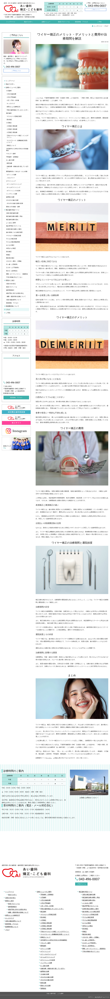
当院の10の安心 (10, 898)
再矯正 (84, 931)
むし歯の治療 (44, 965)
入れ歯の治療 (44, 974)
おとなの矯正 (86, 923)
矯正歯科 (43, 911)
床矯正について (45, 937)
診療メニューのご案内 (44, 892)
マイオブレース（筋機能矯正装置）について (54, 934)
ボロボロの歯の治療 (46, 977)
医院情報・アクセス (11, 924)
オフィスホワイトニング (48, 954)
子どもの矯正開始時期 (89, 920)
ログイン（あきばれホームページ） (99, 997)
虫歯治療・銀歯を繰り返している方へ (52, 968)
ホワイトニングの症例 (47, 960)
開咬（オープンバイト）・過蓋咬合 (94, 948)
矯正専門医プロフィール (90, 906)
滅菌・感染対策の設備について (18, 912)
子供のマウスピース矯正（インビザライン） (54, 931)
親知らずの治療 (45, 985)
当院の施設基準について (13, 921)
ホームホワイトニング (47, 957)
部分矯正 (43, 917)
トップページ (9, 892)
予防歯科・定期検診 (46, 894)
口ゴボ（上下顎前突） (89, 943)
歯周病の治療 (44, 971)
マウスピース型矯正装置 (48, 914)
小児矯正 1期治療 (46, 926)
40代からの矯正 (87, 926)
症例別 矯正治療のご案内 (90, 909)
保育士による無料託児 (12, 915)
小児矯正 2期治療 (46, 928)
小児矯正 (43, 920)
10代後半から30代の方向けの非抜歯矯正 (53, 940)
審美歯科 (43, 946)
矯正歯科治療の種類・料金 (91, 897)
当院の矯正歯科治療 (88, 894)
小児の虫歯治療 (45, 900)
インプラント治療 (46, 963)
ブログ (7, 930)
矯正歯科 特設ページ (85, 892)
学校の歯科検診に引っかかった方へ (52, 909)
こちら (49, 758)
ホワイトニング (45, 951)
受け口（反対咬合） (88, 946)
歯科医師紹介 (12, 906)
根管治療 (43, 983)
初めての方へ (12, 894)
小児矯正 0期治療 (46, 923)
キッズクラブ (9, 918)
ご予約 (55, 758)
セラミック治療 (45, 948)
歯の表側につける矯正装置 (91, 911)
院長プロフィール (14, 904)
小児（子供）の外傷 (46, 906)
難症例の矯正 (86, 934)
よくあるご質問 (87, 903)
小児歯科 (43, 897)
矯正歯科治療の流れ (88, 900)
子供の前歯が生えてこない (91, 951)
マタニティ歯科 (45, 943)
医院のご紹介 (9, 901)
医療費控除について (11, 927)
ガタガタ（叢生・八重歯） (91, 937)
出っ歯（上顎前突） (88, 940)
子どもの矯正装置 (88, 917)
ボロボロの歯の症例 (46, 980)
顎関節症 (43, 988)
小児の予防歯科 (45, 903)
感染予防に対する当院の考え (17, 909)
